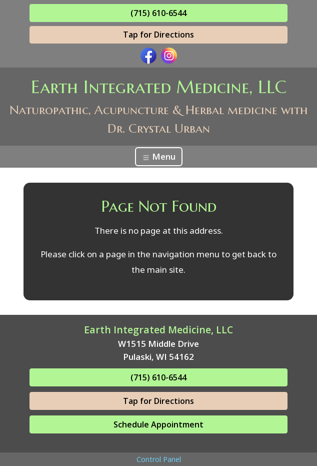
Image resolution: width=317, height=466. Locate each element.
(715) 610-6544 (158, 13)
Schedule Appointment (159, 424)
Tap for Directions (158, 34)
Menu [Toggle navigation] (159, 156)
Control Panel (158, 459)
